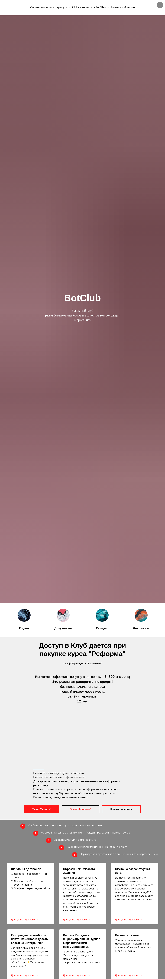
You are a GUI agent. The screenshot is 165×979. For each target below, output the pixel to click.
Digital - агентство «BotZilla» (89, 7)
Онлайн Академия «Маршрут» (48, 7)
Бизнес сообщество (123, 7)
